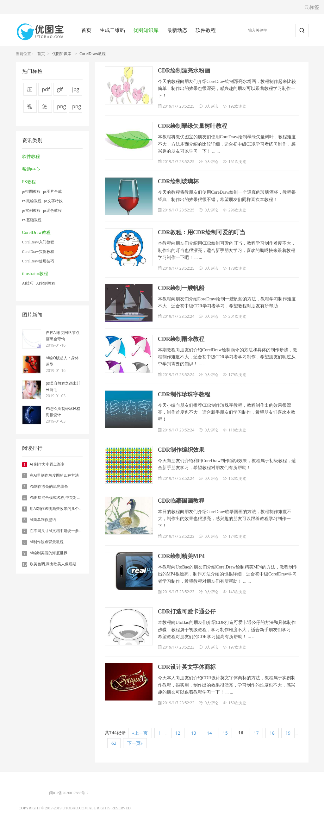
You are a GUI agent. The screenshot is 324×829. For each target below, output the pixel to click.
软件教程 (206, 30)
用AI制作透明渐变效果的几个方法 (58, 508)
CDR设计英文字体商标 (187, 667)
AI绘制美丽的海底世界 (48, 553)
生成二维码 (112, 30)
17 (256, 733)
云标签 (311, 6)
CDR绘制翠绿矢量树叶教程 (192, 126)
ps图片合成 (52, 191)
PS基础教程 (31, 220)
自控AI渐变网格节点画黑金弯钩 (63, 336)
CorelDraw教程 (92, 53)
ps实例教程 (31, 210)
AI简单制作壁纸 (43, 519)
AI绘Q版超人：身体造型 (62, 361)
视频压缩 (29, 108)
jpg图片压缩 (75, 91)
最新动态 (177, 30)
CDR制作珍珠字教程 (184, 394)
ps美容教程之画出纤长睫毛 (63, 386)
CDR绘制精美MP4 (181, 556)
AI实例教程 (45, 283)
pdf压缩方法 (46, 91)
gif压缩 (60, 91)
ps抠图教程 (31, 191)
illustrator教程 (35, 273)
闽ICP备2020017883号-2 (69, 793)
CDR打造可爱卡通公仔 (187, 611)
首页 (86, 30)
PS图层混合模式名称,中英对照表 (57, 497)
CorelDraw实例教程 (38, 251)
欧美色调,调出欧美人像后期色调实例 (60, 564)
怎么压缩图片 (44, 108)
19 (287, 733)
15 (225, 733)
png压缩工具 (61, 108)
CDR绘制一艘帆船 (181, 288)
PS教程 (29, 181)
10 (24, 564)
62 (113, 743)
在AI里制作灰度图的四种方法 (54, 475)
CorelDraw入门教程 (38, 242)
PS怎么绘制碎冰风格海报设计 (63, 412)
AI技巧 (28, 283)
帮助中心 (31, 169)
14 (209, 733)
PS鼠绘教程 (31, 201)
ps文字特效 (53, 201)
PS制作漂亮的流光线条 (49, 486)
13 (193, 733)
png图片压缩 (76, 108)
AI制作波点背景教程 (47, 541)
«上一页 (140, 733)
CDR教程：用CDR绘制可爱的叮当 (201, 232)
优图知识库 (146, 30)
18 (272, 733)
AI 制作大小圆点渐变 (47, 464)
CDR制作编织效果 (181, 450)
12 (177, 733)
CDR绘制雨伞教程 (181, 339)
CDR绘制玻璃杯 (178, 181)
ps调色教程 (52, 210)
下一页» (135, 743)
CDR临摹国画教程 (181, 501)
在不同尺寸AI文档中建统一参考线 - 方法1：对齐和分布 (76, 530)
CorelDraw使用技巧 (38, 261)
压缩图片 (29, 91)
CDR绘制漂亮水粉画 (184, 70)
